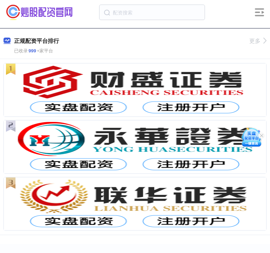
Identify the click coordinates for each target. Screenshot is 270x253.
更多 (257, 41)
